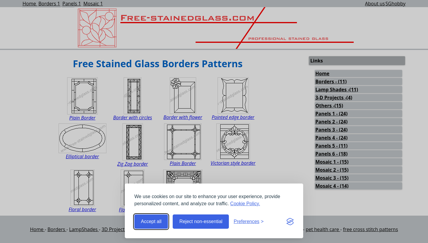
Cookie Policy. (245, 203)
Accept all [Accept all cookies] (151, 221)
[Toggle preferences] (249, 221)
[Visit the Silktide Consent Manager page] (290, 221)
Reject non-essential (200, 221)
